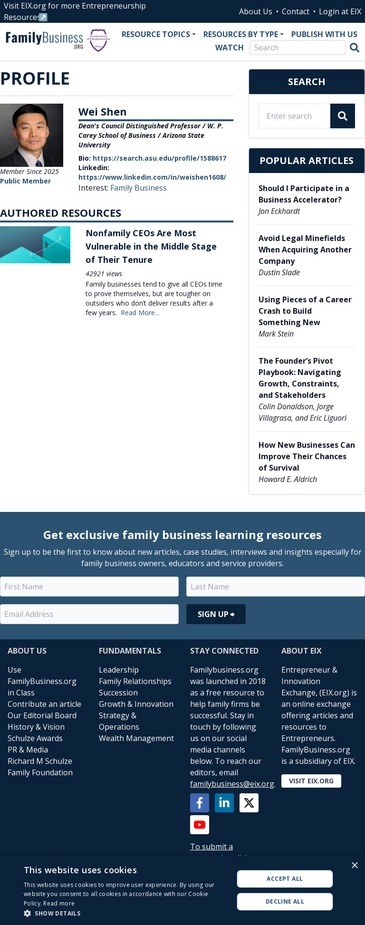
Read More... (140, 312)
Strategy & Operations (119, 721)
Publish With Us (324, 34)
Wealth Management (136, 738)
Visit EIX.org (311, 780)
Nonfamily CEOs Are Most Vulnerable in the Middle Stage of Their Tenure (151, 246)
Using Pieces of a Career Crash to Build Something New (305, 311)
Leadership (119, 670)
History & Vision (36, 727)
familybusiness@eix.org (232, 784)
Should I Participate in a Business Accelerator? (304, 194)
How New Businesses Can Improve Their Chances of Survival (307, 456)
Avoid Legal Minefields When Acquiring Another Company (305, 249)
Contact (295, 11)
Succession (118, 692)
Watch (229, 47)
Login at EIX (340, 11)
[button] (125, 913)
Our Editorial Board (42, 715)
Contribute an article (44, 704)
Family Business (138, 188)
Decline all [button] (285, 901)
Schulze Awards (35, 738)
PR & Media (28, 749)
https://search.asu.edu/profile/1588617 (159, 158)
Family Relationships (135, 681)
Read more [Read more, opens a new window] (59, 903)
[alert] (182, 890)
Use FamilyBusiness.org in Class (42, 681)
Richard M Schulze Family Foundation (40, 767)
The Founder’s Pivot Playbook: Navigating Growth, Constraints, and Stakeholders (300, 378)
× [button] (354, 865)
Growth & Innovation (136, 704)
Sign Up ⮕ (216, 614)
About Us (255, 11)
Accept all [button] (285, 879)
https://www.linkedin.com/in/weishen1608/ (152, 177)
